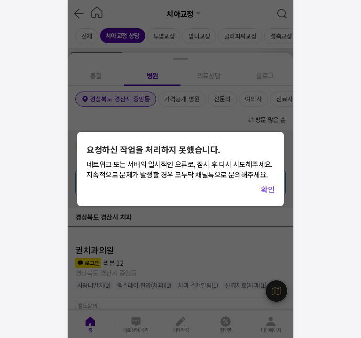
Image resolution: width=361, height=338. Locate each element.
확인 (268, 189)
